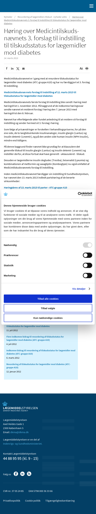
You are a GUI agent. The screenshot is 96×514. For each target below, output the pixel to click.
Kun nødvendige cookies (48, 317)
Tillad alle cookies (48, 298)
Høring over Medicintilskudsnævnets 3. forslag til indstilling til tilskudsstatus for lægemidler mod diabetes (45, 20)
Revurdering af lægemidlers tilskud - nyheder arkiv (42, 16)
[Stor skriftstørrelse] (81, 68)
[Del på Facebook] (6, 68)
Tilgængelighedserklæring (60, 500)
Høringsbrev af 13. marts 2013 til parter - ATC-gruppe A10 (35, 187)
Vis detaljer (79, 288)
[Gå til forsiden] (16, 6)
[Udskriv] (86, 68)
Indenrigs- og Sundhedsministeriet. (22, 443)
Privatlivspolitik (11, 500)
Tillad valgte (48, 308)
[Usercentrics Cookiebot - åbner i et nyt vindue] (77, 194)
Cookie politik (32, 500)
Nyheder (8, 16)
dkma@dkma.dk (19, 432)
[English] (77, 6)
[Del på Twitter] (17, 68)
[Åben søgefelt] (85, 6)
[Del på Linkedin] (12, 68)
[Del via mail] (23, 68)
